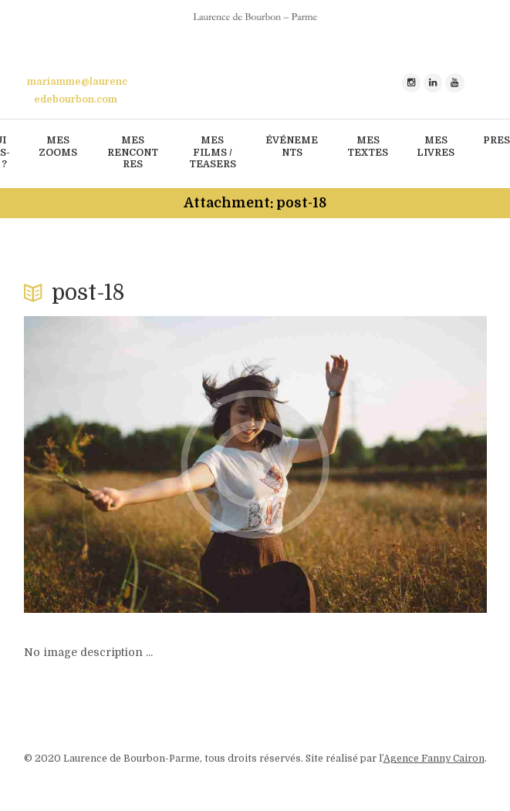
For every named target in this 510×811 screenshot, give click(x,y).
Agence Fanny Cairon (434, 758)
